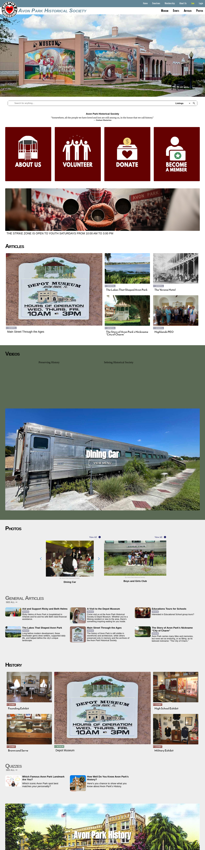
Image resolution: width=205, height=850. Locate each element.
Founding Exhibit (18, 708)
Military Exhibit (163, 750)
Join (192, 3)
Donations (156, 3)
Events (176, 10)
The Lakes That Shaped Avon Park (126, 290)
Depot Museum (65, 750)
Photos (199, 10)
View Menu (102, 463)
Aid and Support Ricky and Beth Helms (44, 608)
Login (201, 3)
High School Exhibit (166, 708)
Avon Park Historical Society (52, 10)
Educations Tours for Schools (169, 608)
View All (93, 537)
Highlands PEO (164, 332)
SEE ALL (11, 602)
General (12, 328)
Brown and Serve (18, 750)
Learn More (102, 843)
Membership (170, 3)
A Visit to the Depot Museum (103, 608)
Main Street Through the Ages (25, 331)
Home (145, 3)
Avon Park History (102, 835)
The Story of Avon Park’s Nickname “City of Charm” (127, 333)
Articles (188, 10)
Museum (164, 10)
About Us (183, 3)
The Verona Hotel (165, 290)
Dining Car (102, 454)
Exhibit (12, 705)
